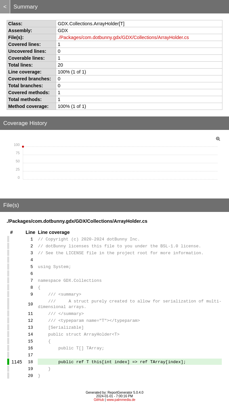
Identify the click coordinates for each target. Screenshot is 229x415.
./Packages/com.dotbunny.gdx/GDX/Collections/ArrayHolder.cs (123, 37)
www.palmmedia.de (121, 406)
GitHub (99, 406)
